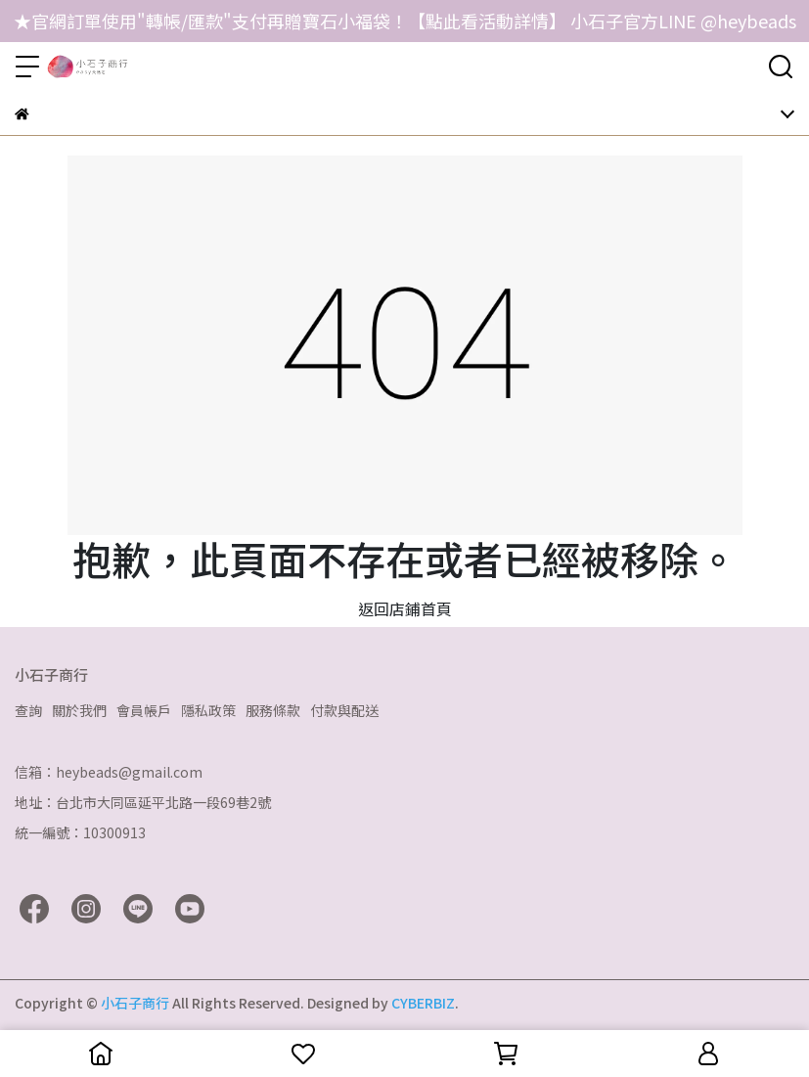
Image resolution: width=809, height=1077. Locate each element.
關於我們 (79, 710)
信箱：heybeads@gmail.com (108, 772)
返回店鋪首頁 (405, 608)
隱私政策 (208, 710)
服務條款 (273, 710)
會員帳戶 (143, 710)
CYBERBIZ (423, 1002)
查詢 (28, 710)
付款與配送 (344, 710)
